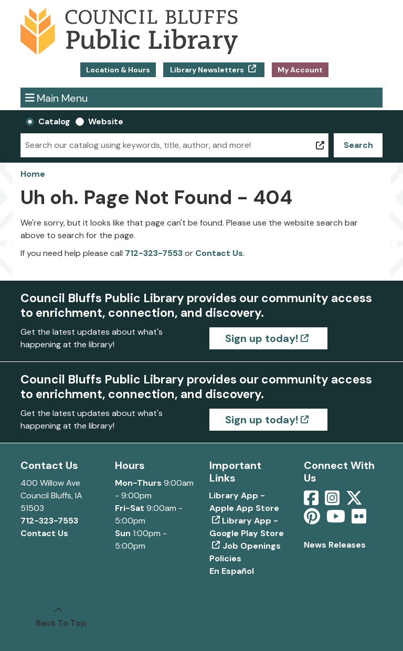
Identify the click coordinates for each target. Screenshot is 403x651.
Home (32, 173)
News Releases (335, 544)
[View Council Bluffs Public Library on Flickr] (359, 519)
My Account (300, 69)
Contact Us (219, 253)
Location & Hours (118, 69)
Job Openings (251, 545)
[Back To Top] (58, 617)
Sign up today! (261, 338)
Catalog (54, 121)
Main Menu (56, 97)
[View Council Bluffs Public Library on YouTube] (336, 519)
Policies (225, 558)
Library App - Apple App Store (244, 502)
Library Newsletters (207, 69)
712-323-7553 (154, 253)
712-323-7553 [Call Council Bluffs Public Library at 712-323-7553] (49, 520)
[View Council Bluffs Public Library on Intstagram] (333, 501)
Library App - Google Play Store (246, 527)
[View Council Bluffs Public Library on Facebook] (312, 501)
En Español (231, 571)
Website (105, 121)
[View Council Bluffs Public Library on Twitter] (355, 501)
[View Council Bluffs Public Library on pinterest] (313, 519)
